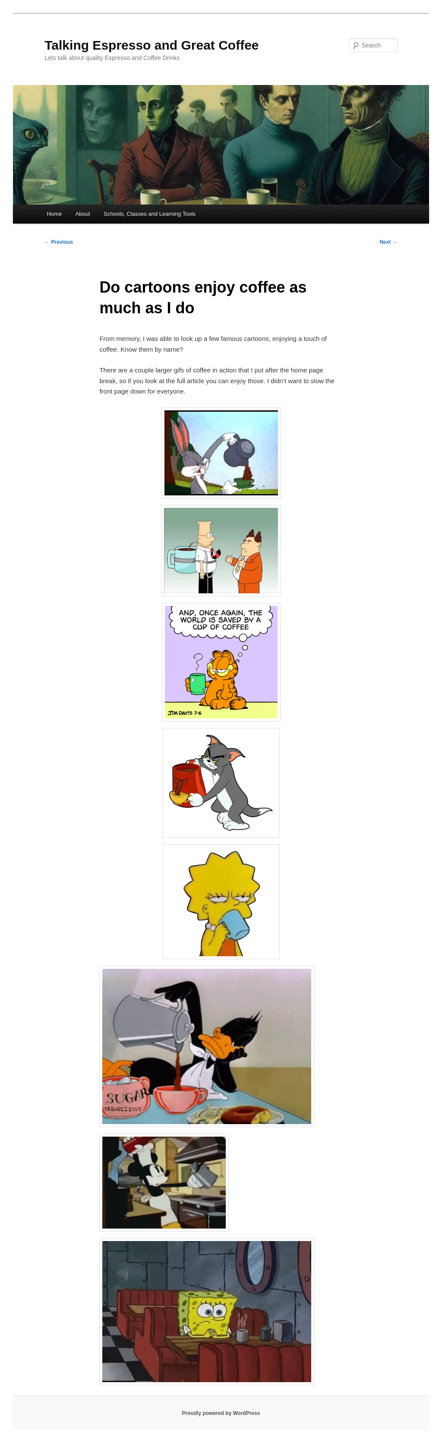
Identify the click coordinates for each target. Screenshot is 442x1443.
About (83, 214)
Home (54, 214)
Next (388, 242)
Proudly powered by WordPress (221, 1413)
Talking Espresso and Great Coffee (151, 45)
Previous (58, 242)
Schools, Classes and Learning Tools (150, 214)
